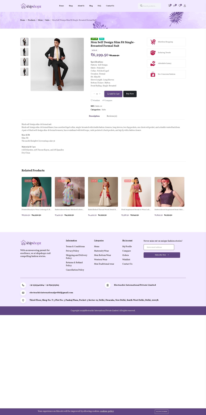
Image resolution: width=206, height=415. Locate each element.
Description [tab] (94, 116)
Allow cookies (161, 411)
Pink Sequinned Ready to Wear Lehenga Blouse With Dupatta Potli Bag (136, 210)
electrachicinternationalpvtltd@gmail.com (52, 293)
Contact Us (110, 6)
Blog (91, 6)
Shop (71, 6)
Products (31, 20)
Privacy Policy (72, 251)
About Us (81, 6)
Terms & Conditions (75, 246)
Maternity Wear (101, 251)
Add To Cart (113, 94)
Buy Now (130, 94)
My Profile (127, 246)
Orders (125, 255)
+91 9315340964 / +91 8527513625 (44, 285)
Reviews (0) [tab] (112, 116)
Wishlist (95, 100)
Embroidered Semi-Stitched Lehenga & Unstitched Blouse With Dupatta (70, 210)
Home (61, 6)
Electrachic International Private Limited (135, 285)
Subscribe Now (162, 255)
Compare (107, 100)
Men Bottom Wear (102, 255)
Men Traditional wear (104, 264)
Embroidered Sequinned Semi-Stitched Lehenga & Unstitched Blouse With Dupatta (169, 210)
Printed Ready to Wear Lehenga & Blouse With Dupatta (36, 210)
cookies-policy (107, 411)
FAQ (99, 6)
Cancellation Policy (75, 270)
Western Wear (100, 259)
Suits (47, 20)
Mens (40, 20)
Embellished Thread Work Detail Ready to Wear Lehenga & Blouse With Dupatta (103, 210)
